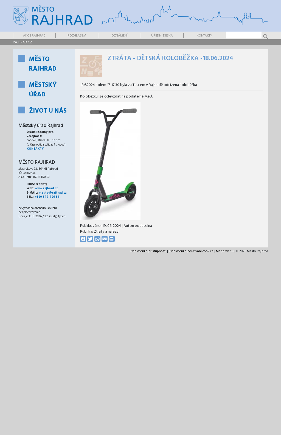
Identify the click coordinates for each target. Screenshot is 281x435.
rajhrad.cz (22, 42)
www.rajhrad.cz (46, 188)
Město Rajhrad (43, 64)
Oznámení (119, 35)
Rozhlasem (77, 35)
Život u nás (48, 111)
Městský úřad (43, 90)
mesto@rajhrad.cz (53, 192)
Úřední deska (162, 35)
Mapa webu (225, 251)
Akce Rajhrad (34, 35)
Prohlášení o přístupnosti (148, 251)
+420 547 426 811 (47, 196)
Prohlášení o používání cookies (191, 251)
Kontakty (204, 35)
